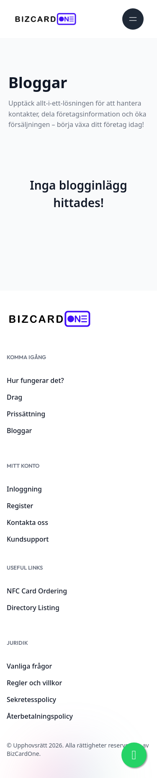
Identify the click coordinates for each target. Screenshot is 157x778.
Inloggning (24, 489)
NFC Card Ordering (37, 591)
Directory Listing (33, 607)
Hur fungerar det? (35, 380)
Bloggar (19, 430)
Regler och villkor (34, 682)
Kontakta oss (27, 522)
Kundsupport (28, 539)
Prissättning (26, 413)
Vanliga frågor (29, 666)
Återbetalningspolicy (40, 716)
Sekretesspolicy (31, 699)
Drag (14, 397)
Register (20, 505)
